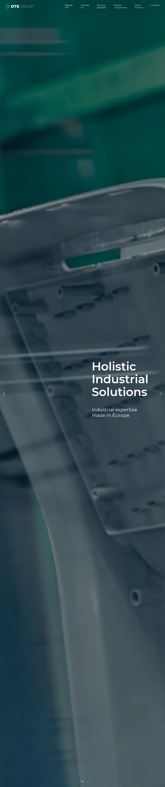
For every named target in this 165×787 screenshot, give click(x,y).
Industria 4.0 (85, 6)
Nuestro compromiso (120, 6)
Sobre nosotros (138, 6)
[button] (4, 393)
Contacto (155, 5)
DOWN (82, 782)
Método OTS (69, 6)
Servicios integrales (101, 6)
